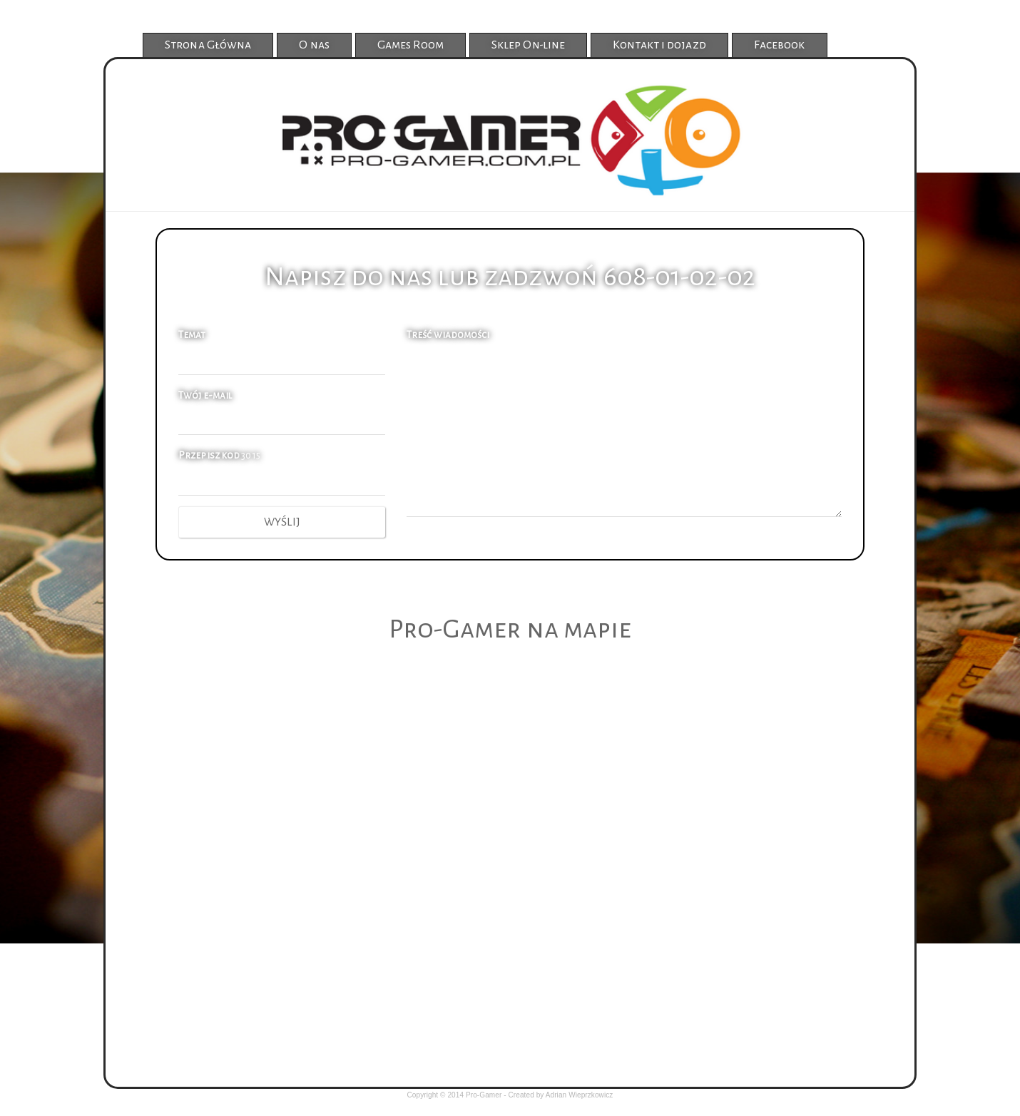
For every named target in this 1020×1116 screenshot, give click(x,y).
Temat (192, 334)
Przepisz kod (209, 455)
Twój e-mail (205, 395)
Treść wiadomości (448, 334)
